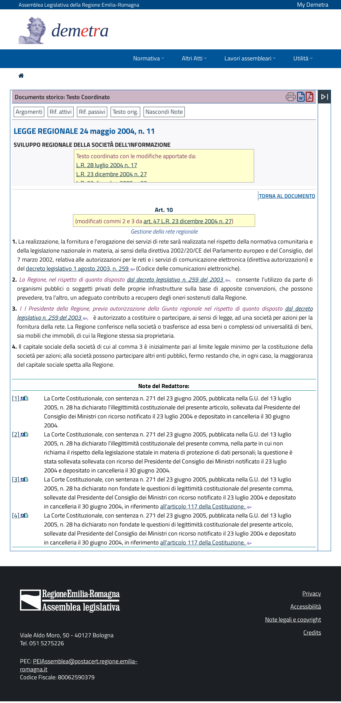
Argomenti (29, 111)
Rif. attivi (61, 111)
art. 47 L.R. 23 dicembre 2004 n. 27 (188, 221)
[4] (16, 515)
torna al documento (287, 196)
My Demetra (312, 4)
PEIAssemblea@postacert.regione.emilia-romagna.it (79, 665)
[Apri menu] (324, 96)
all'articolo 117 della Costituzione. (205, 506)
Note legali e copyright (293, 619)
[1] (16, 398)
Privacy (311, 593)
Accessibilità (305, 606)
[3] (16, 479)
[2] (16, 434)
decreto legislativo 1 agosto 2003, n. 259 (80, 268)
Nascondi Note (164, 111)
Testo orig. (125, 111)
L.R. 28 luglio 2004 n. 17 (106, 164)
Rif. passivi (92, 111)
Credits (312, 632)
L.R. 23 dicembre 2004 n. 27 (111, 174)
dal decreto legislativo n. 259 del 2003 (178, 279)
